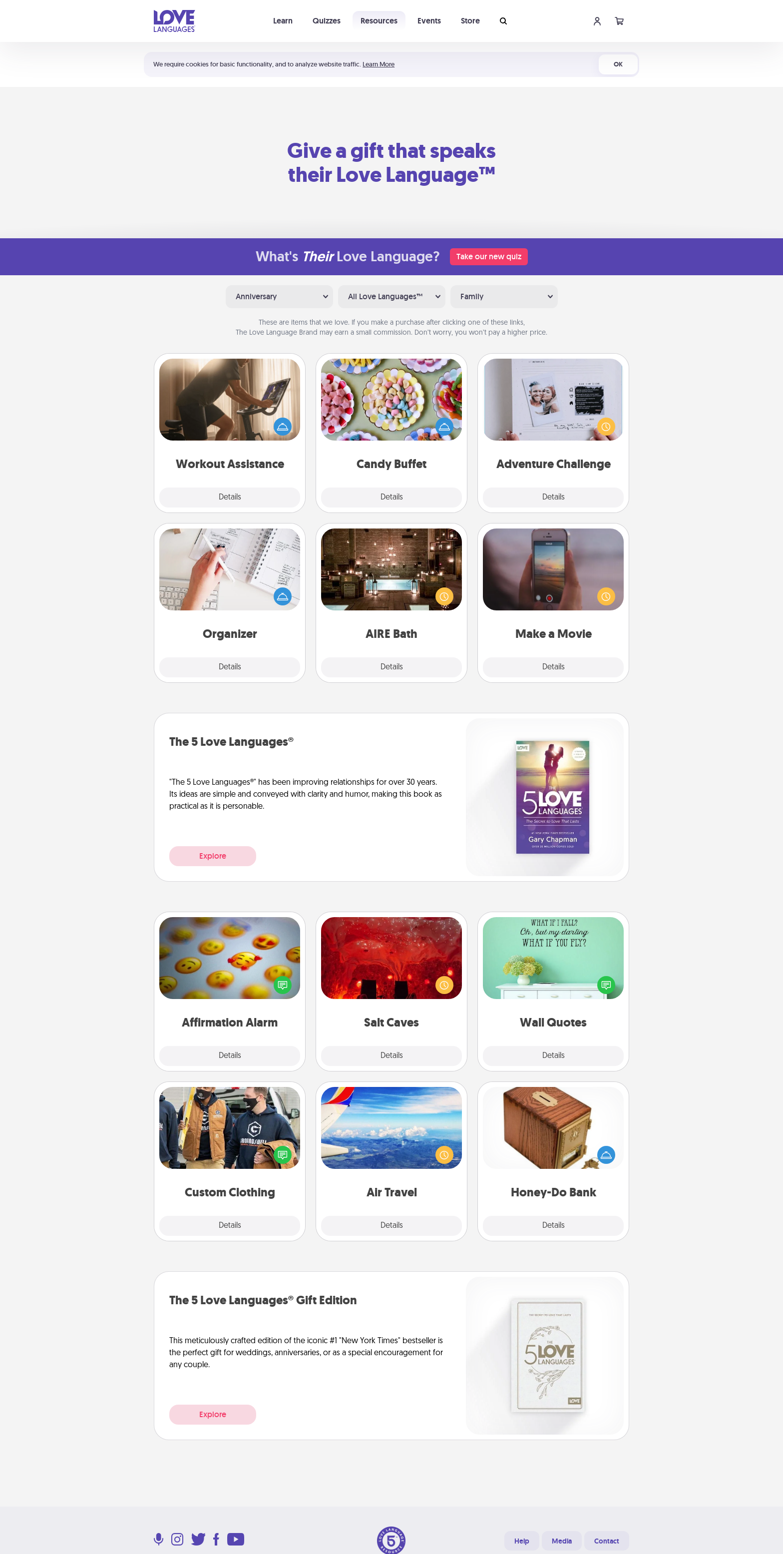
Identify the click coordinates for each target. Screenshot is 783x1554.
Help (521, 1541)
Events (429, 20)
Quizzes (327, 20)
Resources (379, 20)
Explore (212, 856)
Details (230, 498)
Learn (283, 20)
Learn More (378, 64)
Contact (606, 1541)
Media (562, 1541)
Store (470, 20)
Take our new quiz (488, 256)
